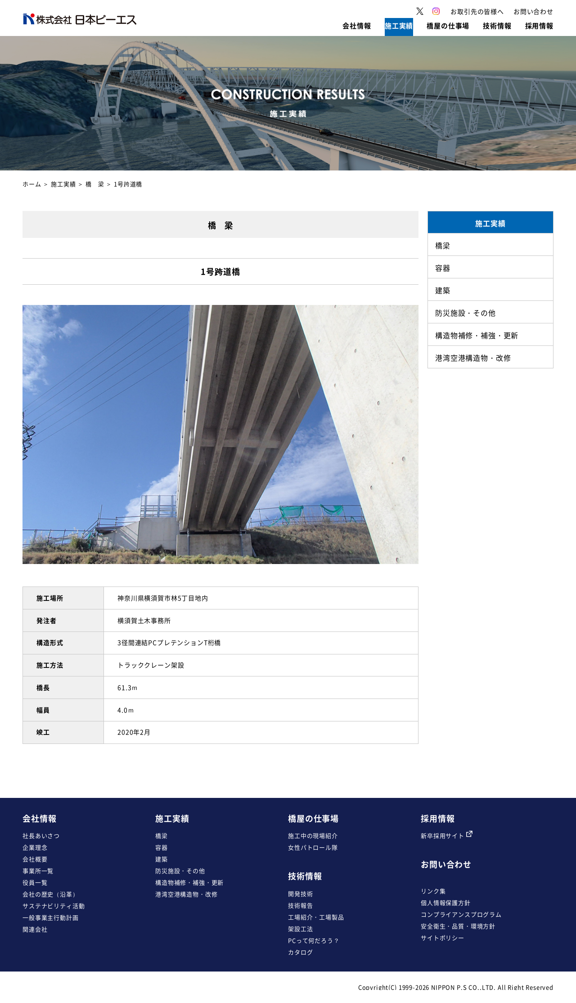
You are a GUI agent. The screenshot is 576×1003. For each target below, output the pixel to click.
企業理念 (34, 847)
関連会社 (34, 929)
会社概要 (34, 859)
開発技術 (300, 893)
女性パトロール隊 (313, 847)
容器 (161, 847)
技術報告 (300, 905)
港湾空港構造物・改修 (186, 894)
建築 (161, 859)
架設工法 (300, 928)
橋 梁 (95, 183)
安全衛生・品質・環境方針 (458, 926)
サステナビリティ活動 (53, 905)
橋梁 (161, 835)
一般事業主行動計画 (50, 917)
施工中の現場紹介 (313, 835)
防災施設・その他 (180, 870)
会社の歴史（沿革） (50, 894)
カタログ (300, 952)
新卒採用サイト (446, 835)
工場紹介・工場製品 (316, 917)
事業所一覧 (38, 870)
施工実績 (63, 183)
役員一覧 (34, 882)
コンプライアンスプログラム (461, 914)
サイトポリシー (442, 937)
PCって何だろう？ (314, 940)
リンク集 (433, 891)
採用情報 (437, 818)
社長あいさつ (41, 835)
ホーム (31, 183)
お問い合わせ (446, 864)
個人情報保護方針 (446, 902)
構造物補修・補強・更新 (189, 882)
